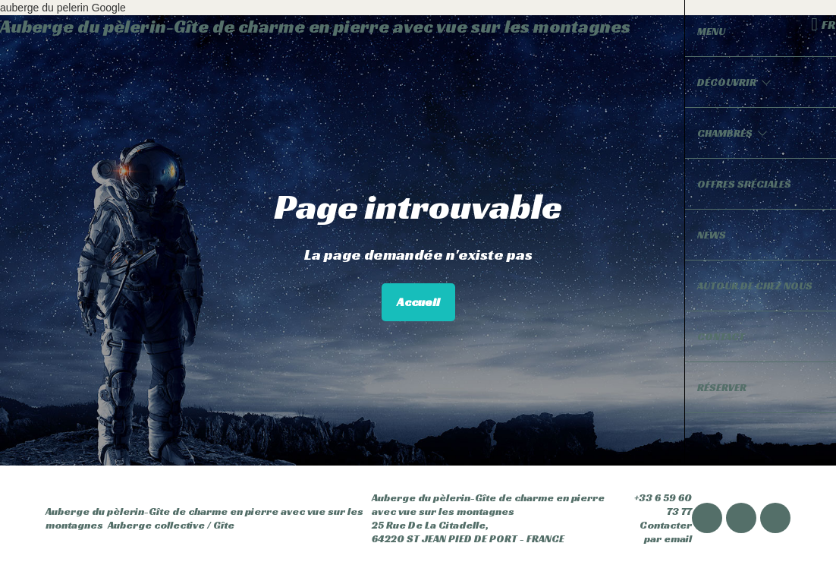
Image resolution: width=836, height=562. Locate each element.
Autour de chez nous (754, 285)
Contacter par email (653, 531)
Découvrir (734, 82)
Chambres (732, 133)
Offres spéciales (744, 184)
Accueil (418, 302)
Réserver (721, 387)
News (711, 235)
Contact (721, 336)
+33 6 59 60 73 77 (653, 504)
